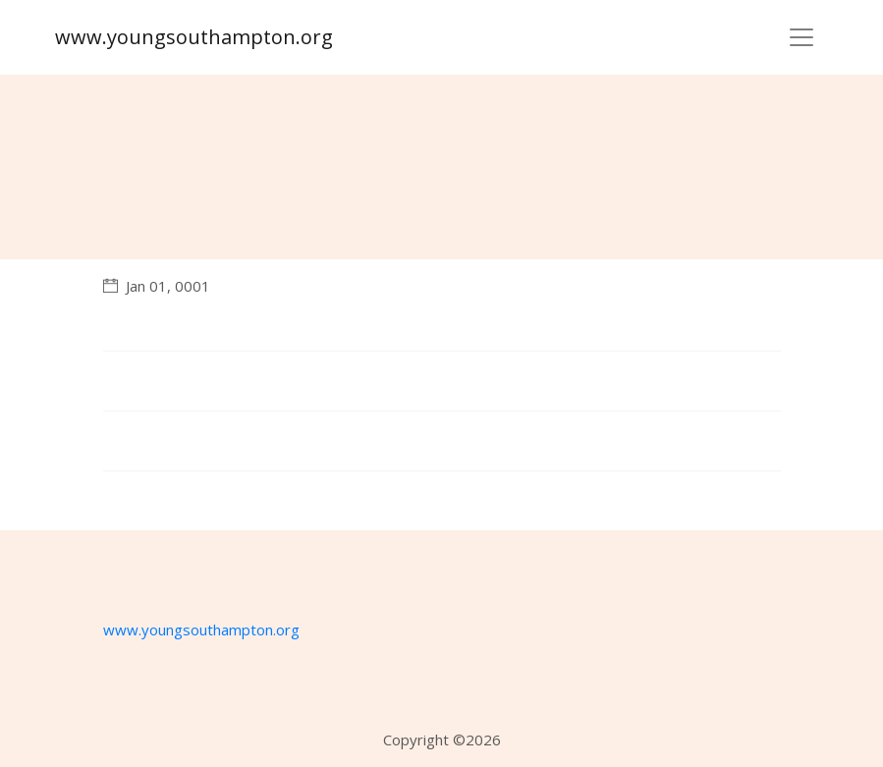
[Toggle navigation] (801, 37)
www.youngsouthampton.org (194, 37)
